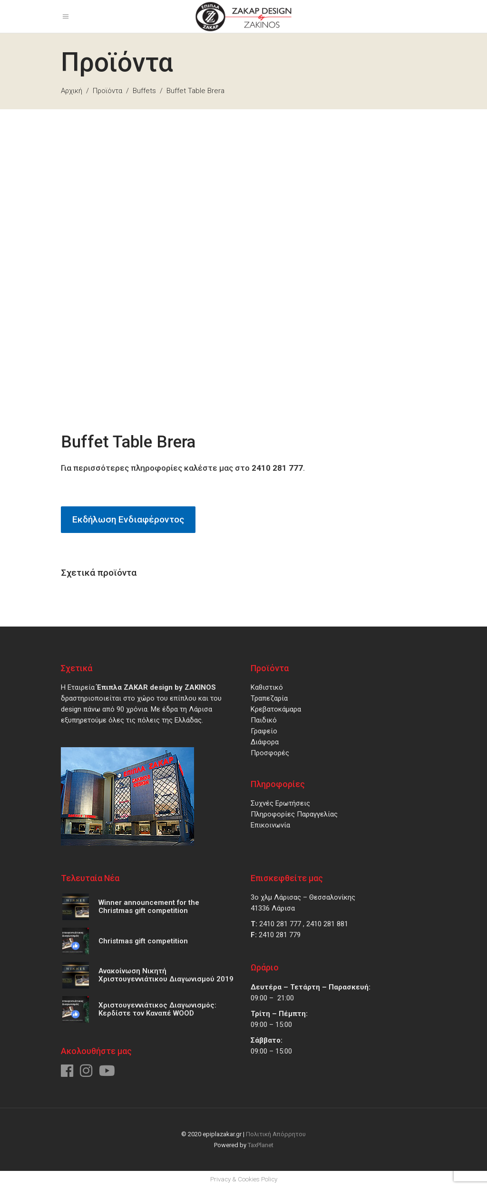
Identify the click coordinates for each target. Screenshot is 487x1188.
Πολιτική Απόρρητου (276, 1134)
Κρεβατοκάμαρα (276, 709)
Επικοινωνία (270, 825)
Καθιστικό (267, 687)
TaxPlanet (260, 1145)
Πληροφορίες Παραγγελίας (294, 814)
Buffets (144, 90)
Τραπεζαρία (269, 698)
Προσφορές (270, 753)
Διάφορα (265, 742)
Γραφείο (264, 731)
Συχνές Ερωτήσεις (280, 803)
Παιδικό (264, 720)
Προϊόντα (107, 90)
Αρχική (71, 90)
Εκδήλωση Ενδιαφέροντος (128, 519)
